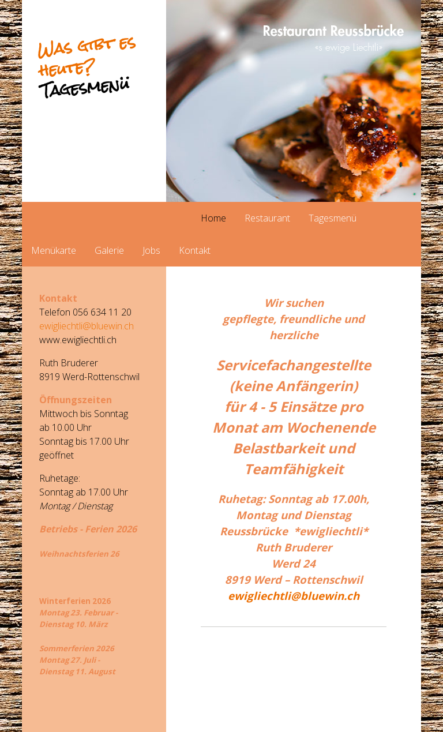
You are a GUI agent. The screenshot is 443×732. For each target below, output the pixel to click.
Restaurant (267, 218)
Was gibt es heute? (86, 66)
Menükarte (53, 250)
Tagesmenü (332, 218)
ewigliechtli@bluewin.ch (293, 595)
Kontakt (195, 250)
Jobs (151, 250)
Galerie (109, 250)
